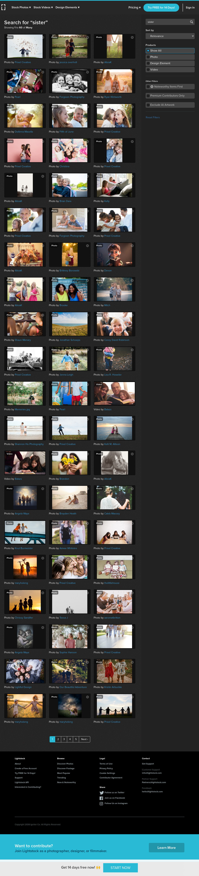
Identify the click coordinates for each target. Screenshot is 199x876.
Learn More (167, 847)
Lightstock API (22, 782)
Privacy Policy (106, 768)
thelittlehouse (111, 583)
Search (192, 22)
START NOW (120, 867)
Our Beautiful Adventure (73, 687)
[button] (21, 7)
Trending (61, 777)
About (18, 763)
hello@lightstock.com (152, 791)
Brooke (64, 305)
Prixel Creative (23, 62)
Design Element (160, 63)
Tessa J (64, 618)
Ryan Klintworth (113, 97)
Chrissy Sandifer (24, 618)
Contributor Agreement (111, 777)
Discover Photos (65, 763)
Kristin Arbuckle (113, 687)
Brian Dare (65, 201)
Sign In (190, 7)
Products (151, 45)
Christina (64, 166)
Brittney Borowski (69, 270)
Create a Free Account (26, 768)
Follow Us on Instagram (116, 803)
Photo (154, 57)
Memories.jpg (22, 409)
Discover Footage (66, 768)
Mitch (107, 305)
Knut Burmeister (24, 548)
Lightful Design (23, 687)
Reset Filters (153, 117)
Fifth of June (67, 132)
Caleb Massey (112, 513)
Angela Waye (22, 513)
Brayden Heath (68, 513)
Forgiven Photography (72, 97)
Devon (108, 270)
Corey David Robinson (116, 340)
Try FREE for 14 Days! (161, 7)
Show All (155, 50)
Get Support (148, 763)
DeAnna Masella (24, 132)
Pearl (17, 97)
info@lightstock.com (152, 772)
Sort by (150, 30)
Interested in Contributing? (28, 786)
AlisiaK (107, 62)
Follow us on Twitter (114, 792)
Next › (84, 739)
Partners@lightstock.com (154, 782)
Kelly (107, 201)
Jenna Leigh (66, 375)
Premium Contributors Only (167, 95)
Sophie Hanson (68, 652)
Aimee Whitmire (68, 548)
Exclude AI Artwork (162, 105)
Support (19, 777)
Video (154, 69)
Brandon (64, 479)
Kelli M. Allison (112, 444)
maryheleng (21, 583)
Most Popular (63, 773)
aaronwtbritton (112, 618)
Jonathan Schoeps (70, 340)
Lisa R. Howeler (113, 375)
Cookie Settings (107, 773)
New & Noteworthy (66, 782)
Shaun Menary (23, 340)
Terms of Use (106, 763)
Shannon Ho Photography (29, 444)
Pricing (134, 8)
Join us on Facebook (115, 797)
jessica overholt (68, 62)
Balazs (107, 409)
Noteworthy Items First (166, 86)
